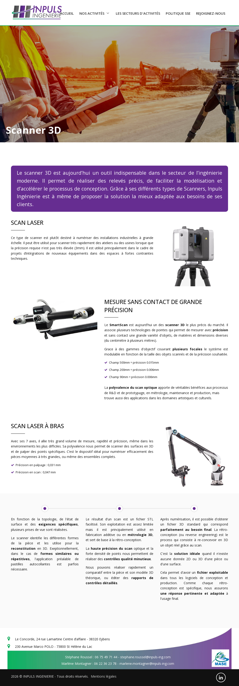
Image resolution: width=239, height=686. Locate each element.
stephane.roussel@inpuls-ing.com (145, 657)
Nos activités (91, 13)
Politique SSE (178, 13)
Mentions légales (103, 676)
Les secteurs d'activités (138, 13)
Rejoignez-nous (210, 13)
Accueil (67, 13)
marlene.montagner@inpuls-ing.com (147, 663)
